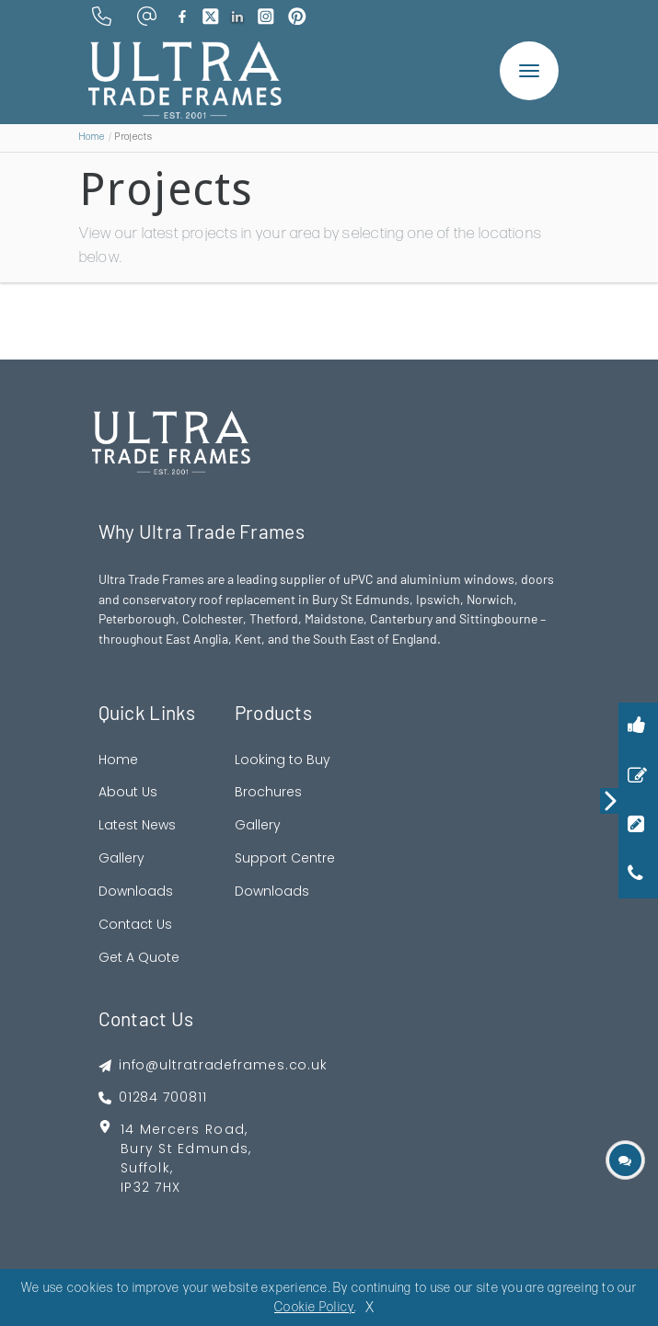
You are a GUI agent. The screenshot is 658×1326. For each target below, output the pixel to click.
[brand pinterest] (297, 16)
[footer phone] (213, 1097)
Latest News (137, 825)
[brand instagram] (266, 16)
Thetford (273, 618)
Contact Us (135, 924)
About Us (127, 792)
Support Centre (285, 858)
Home (92, 137)
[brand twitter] (211, 16)
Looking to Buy (282, 759)
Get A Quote (138, 957)
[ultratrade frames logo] (185, 78)
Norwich (490, 599)
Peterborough (137, 618)
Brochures (268, 792)
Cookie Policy (314, 1307)
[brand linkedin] (238, 16)
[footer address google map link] (213, 1165)
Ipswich (438, 599)
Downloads (135, 891)
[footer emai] (213, 1065)
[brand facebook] (182, 16)
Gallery (121, 858)
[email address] (147, 16)
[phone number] (102, 16)
